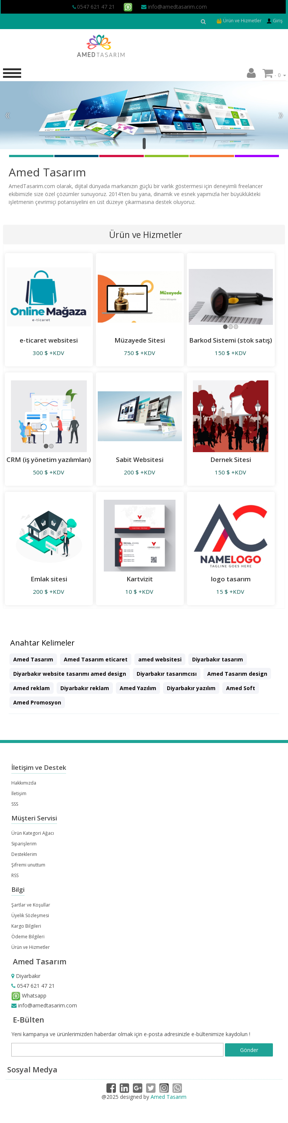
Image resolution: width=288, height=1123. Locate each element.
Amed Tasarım (168, 1096)
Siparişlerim (24, 843)
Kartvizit (139, 579)
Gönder (249, 1049)
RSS (14, 875)
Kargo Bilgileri (26, 926)
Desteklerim (24, 854)
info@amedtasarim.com (174, 6)
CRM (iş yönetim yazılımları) (48, 459)
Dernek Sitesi (230, 459)
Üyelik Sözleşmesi (30, 915)
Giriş (274, 20)
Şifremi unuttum (28, 865)
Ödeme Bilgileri (28, 936)
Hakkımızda (23, 783)
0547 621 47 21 (96, 6)
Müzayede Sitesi (139, 340)
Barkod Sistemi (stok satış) (230, 340)
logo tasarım (231, 579)
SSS (14, 804)
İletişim (18, 793)
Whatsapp (28, 995)
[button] (251, 75)
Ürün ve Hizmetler (239, 20)
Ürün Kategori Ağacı (32, 833)
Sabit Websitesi (139, 459)
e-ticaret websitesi (49, 340)
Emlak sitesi (49, 579)
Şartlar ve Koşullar (30, 905)
